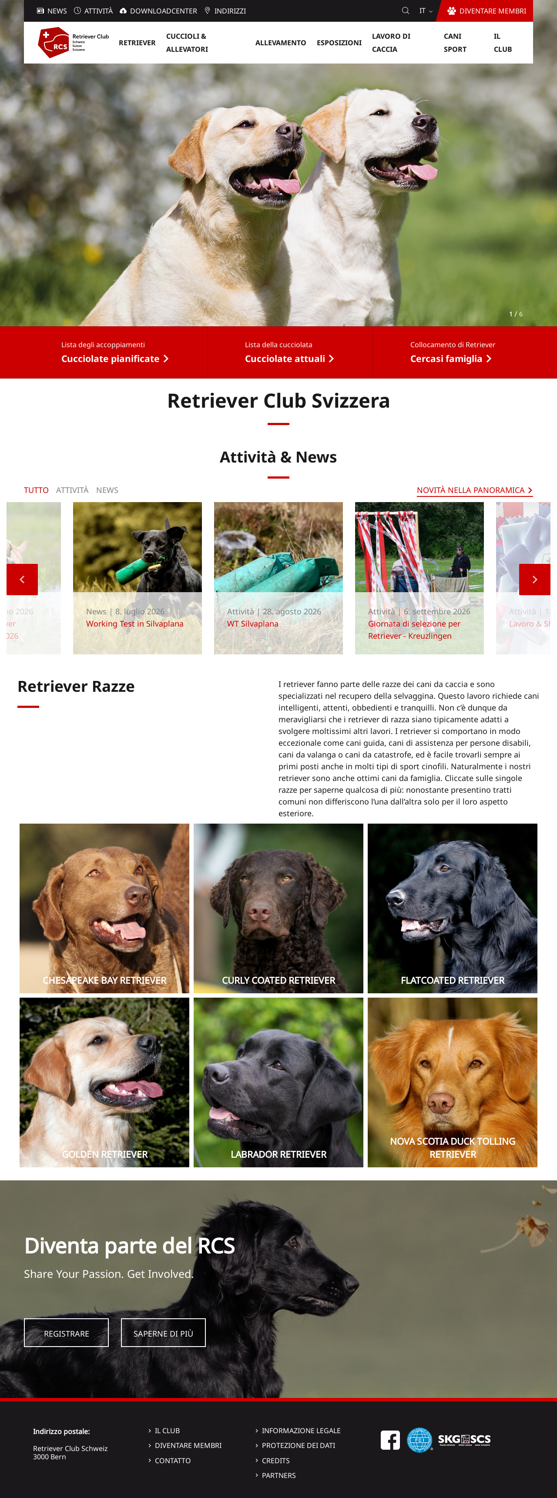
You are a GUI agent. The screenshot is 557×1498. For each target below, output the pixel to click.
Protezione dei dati (298, 1445)
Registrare (66, 1333)
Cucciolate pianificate (110, 358)
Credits (276, 1460)
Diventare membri (188, 1445)
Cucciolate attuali (285, 358)
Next (534, 579)
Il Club (167, 1430)
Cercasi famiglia (446, 358)
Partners (279, 1475)
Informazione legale (301, 1430)
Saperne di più (163, 1333)
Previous (22, 579)
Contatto (173, 1460)
